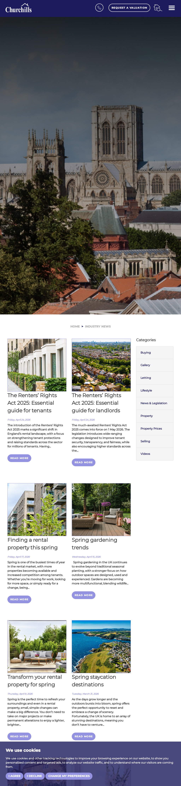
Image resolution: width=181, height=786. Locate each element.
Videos (145, 454)
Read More (19, 458)
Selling (145, 441)
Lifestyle (146, 390)
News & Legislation (154, 403)
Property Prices (151, 428)
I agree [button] (14, 776)
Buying (146, 352)
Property (147, 416)
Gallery (145, 365)
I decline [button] (34, 776)
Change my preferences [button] (69, 776)
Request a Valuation (129, 7)
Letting (146, 378)
